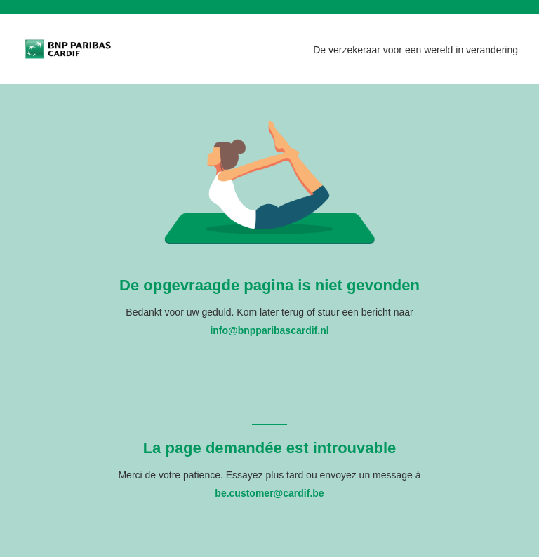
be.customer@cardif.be (269, 493)
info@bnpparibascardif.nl (269, 330)
